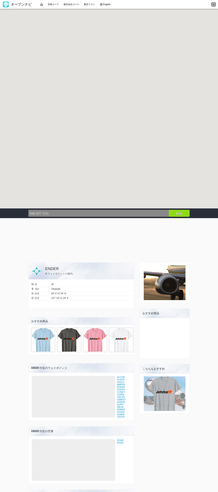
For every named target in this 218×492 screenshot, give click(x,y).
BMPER (121, 384)
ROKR (120, 440)
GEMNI (120, 414)
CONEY (121, 392)
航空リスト (89, 4)
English (106, 4)
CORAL (121, 394)
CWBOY (121, 399)
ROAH (120, 443)
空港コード (53, 4)
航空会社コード (71, 4)
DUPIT (120, 404)
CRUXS (121, 397)
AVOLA (120, 382)
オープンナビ (17, 4)
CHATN (121, 389)
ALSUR (120, 379)
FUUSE (121, 412)
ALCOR (121, 377)
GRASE (121, 417)
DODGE (121, 402)
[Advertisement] (109, 239)
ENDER (121, 409)
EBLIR (120, 407)
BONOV (121, 387)
